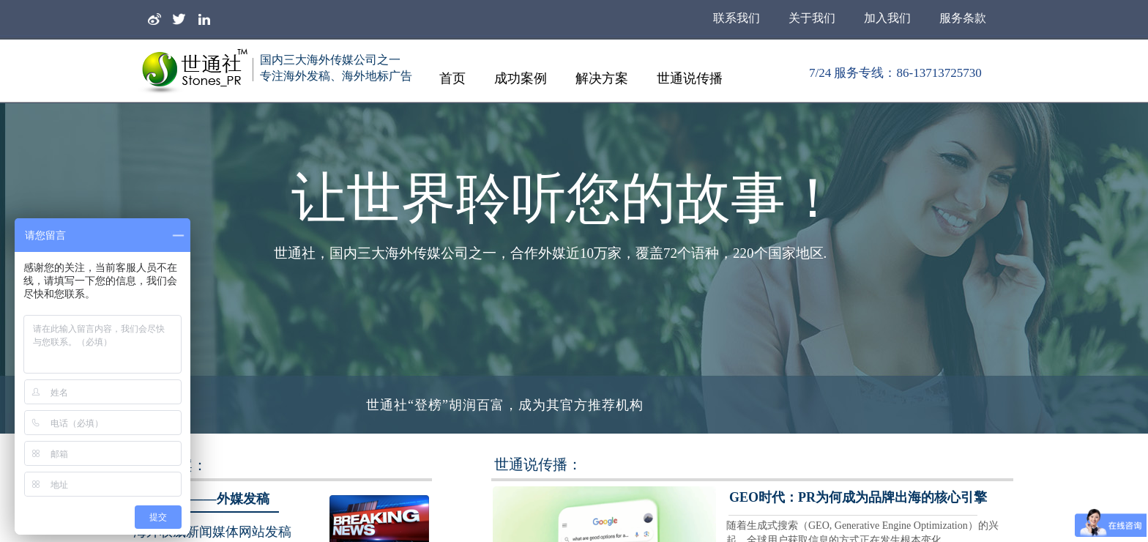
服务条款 (962, 18)
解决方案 (601, 78)
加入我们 (887, 18)
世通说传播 (690, 78)
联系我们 (736, 18)
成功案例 (520, 78)
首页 (452, 78)
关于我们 (812, 18)
